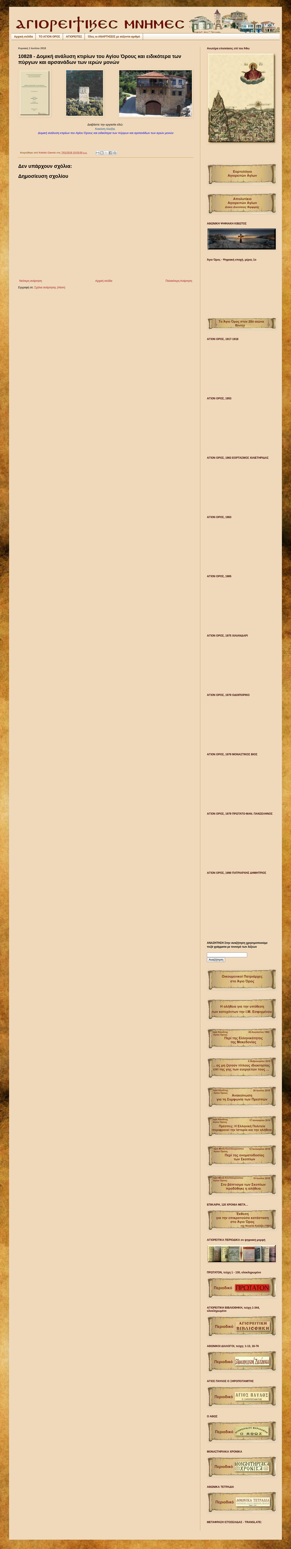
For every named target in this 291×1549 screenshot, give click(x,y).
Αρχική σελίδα (23, 36)
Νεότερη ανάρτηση (30, 280)
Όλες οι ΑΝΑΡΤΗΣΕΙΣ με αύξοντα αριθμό (114, 36)
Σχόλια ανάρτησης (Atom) (49, 287)
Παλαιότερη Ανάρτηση (179, 280)
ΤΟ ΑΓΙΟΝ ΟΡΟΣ (49, 36)
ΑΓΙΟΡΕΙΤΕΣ (74, 36)
